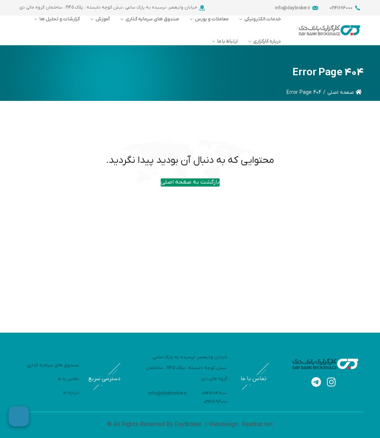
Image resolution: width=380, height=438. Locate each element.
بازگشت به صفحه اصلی (190, 182)
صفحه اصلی (344, 92)
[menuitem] (259, 19)
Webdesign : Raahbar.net (240, 424)
